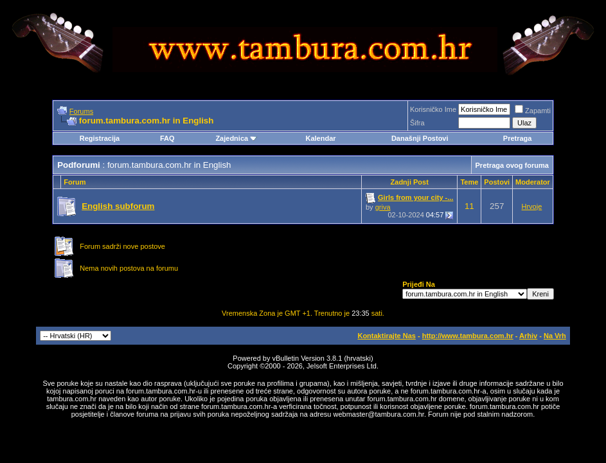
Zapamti (533, 110)
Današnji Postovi (420, 138)
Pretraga (517, 138)
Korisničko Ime (433, 109)
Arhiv (528, 336)
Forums (81, 111)
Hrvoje (532, 206)
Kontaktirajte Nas (386, 336)
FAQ (167, 138)
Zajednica (236, 138)
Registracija (100, 138)
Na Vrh (555, 336)
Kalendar (320, 138)
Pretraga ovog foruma (512, 165)
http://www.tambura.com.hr (467, 336)
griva (383, 207)
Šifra (417, 123)
